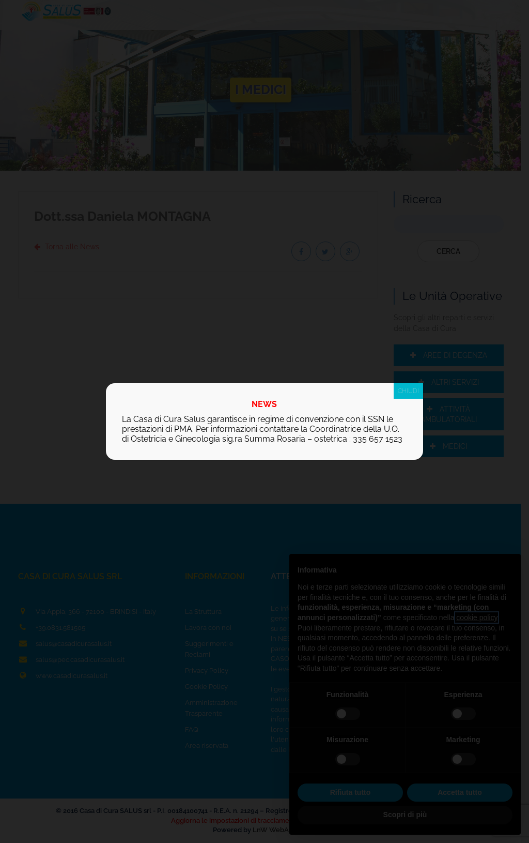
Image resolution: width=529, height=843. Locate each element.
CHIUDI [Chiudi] (408, 391)
